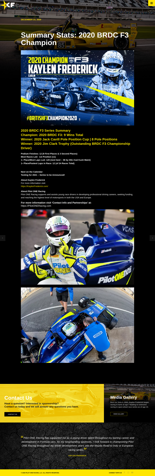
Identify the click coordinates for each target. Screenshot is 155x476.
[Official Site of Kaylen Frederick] (7, 9)
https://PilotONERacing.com (36, 205)
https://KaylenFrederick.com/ (34, 186)
